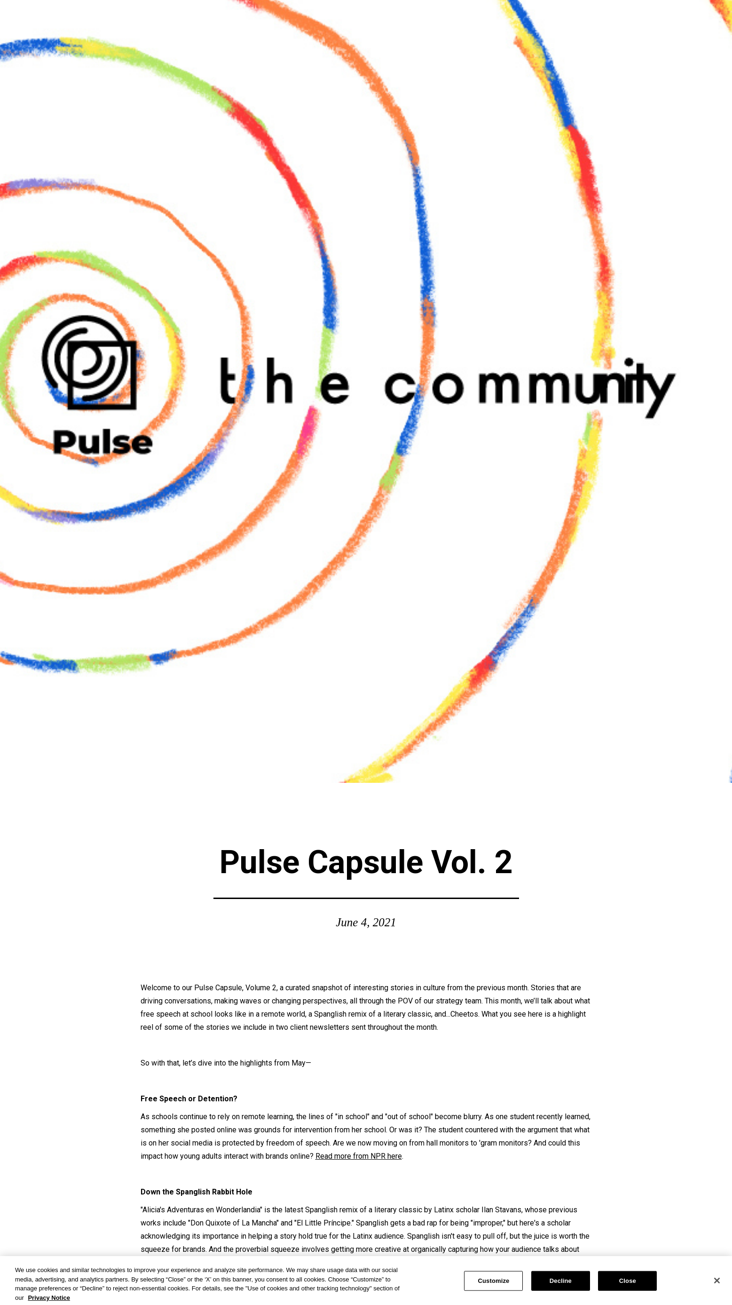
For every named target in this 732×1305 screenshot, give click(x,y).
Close (627, 1283)
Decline (561, 1283)
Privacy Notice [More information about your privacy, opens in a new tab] (49, 1300)
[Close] (717, 1283)
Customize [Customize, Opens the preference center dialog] (493, 1283)
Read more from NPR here (358, 1156)
